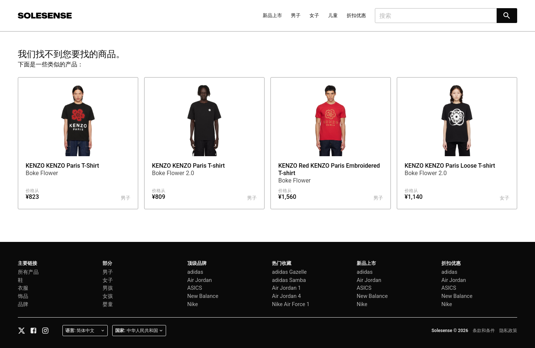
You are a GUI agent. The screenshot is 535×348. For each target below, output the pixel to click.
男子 (296, 15)
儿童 (333, 15)
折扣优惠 (356, 15)
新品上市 (272, 15)
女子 (314, 15)
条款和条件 (484, 330)
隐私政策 (508, 330)
